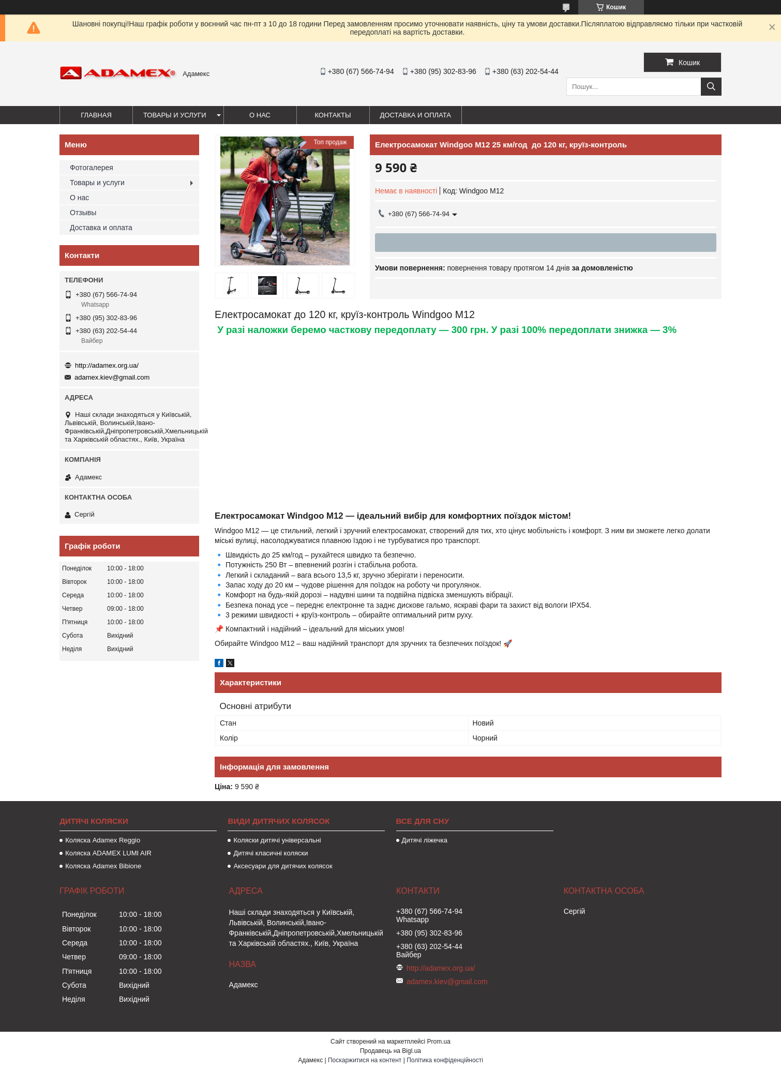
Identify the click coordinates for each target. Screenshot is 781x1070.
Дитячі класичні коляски (270, 853)
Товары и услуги (174, 115)
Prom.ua (438, 1041)
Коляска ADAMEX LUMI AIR (108, 853)
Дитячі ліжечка (424, 840)
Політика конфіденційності (445, 1060)
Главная (96, 115)
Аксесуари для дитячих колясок (282, 866)
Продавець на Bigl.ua (390, 1050)
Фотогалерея (91, 167)
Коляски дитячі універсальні (277, 840)
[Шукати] (711, 87)
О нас (260, 115)
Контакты (332, 115)
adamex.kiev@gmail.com (111, 377)
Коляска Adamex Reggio (102, 840)
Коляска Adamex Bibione (103, 866)
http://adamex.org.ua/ (107, 365)
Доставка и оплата (415, 115)
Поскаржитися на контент (364, 1060)
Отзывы (83, 212)
